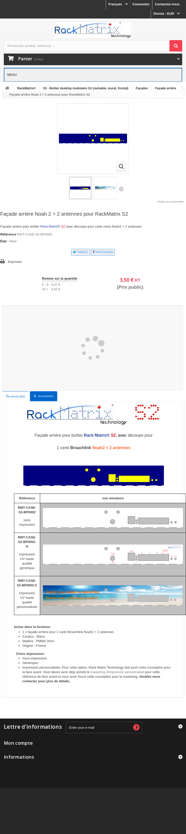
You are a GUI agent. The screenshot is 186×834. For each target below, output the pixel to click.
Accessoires (45, 396)
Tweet (80, 252)
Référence (8, 234)
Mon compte (18, 743)
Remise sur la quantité (59, 278)
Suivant (121, 188)
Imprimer (15, 262)
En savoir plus (15, 396)
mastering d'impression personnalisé (117, 672)
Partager (103, 252)
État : (4, 241)
